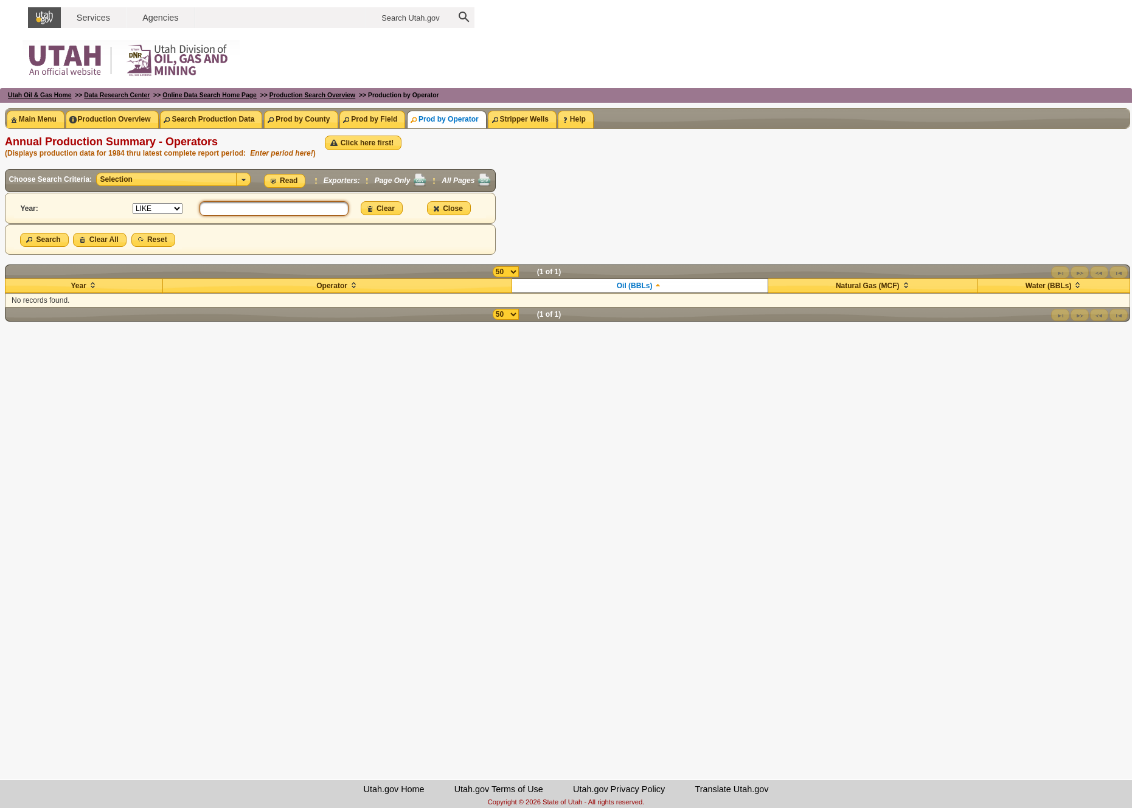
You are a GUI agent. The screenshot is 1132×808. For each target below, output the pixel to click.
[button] (363, 143)
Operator (331, 285)
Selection (116, 179)
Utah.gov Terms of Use (498, 789)
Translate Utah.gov (731, 789)
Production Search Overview (312, 95)
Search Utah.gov (410, 17)
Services (93, 17)
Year (78, 285)
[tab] (35, 119)
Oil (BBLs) (635, 285)
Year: (29, 208)
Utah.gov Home (394, 789)
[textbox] (274, 208)
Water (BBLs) (1049, 285)
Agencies (160, 17)
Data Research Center (117, 95)
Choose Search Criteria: (51, 179)
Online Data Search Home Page (209, 95)
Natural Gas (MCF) (868, 285)
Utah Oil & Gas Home (40, 95)
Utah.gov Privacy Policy (619, 789)
